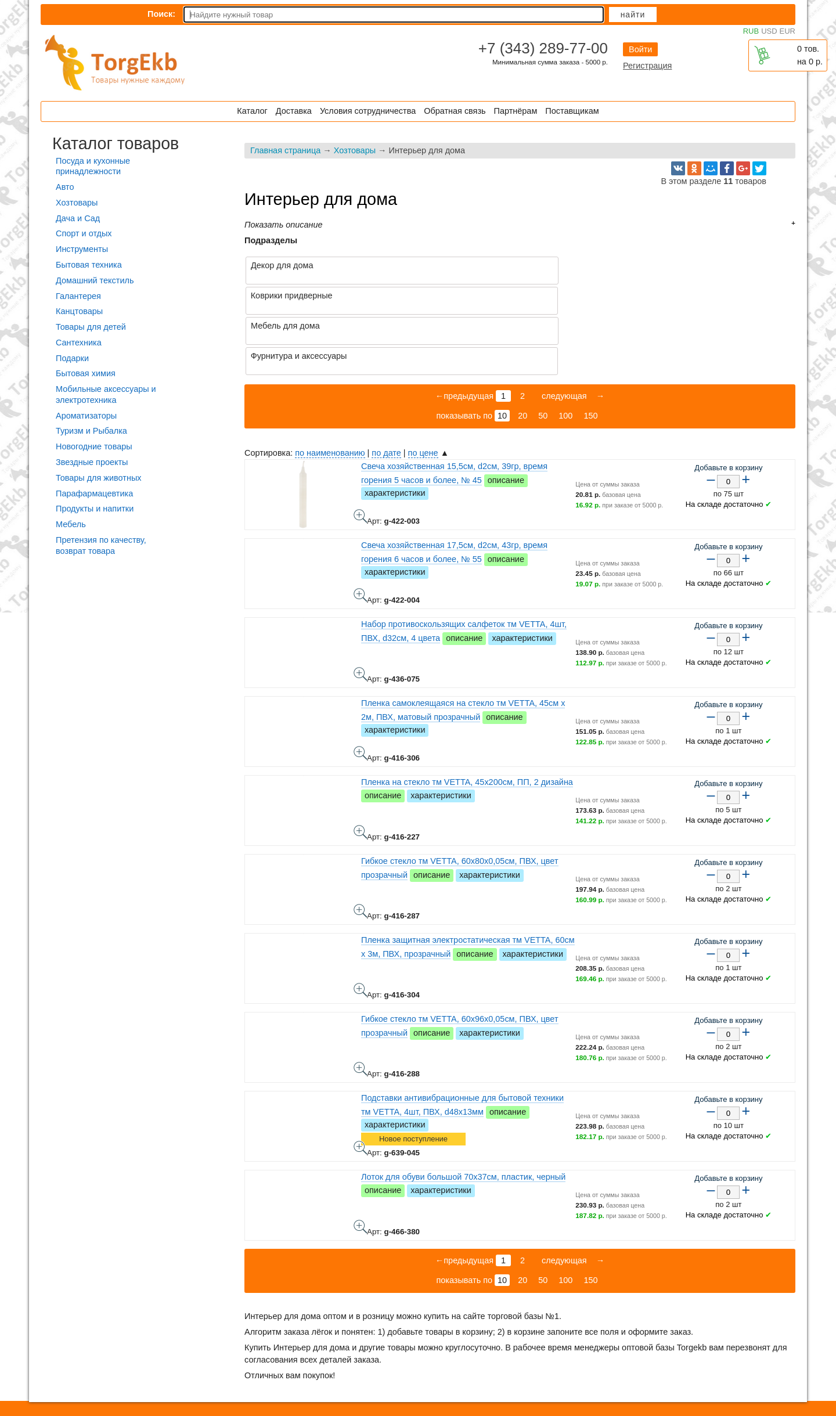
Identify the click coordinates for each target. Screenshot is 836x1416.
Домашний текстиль (95, 280)
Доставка (294, 111)
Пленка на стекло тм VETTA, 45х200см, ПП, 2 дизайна (467, 721)
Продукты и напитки (95, 508)
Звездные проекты (92, 462)
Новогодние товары (94, 446)
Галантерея (78, 296)
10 (502, 355)
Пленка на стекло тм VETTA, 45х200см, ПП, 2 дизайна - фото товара (360, 771)
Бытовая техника (89, 264)
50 (542, 355)
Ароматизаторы (86, 415)
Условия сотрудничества (368, 111)
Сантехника (79, 342)
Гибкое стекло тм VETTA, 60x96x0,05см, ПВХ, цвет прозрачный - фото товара (360, 1008)
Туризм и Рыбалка (91, 430)
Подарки (72, 358)
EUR (787, 31)
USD (769, 31)
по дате (386, 392)
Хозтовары (355, 150)
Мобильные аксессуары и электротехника (106, 394)
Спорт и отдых (84, 233)
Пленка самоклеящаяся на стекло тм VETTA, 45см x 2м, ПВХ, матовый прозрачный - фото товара (360, 692)
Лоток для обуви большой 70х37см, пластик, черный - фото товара (360, 1166)
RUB (751, 31)
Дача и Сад (78, 218)
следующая (563, 335)
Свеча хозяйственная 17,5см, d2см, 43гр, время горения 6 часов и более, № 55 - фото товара (360, 534)
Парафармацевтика (94, 493)
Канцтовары (79, 311)
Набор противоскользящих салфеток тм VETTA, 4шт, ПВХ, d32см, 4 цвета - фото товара (360, 613)
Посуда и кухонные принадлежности (93, 166)
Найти (633, 14)
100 (565, 355)
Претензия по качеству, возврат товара (101, 545)
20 (522, 355)
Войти (640, 49)
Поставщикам (572, 111)
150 (590, 355)
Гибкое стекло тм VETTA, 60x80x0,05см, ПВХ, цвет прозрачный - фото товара (360, 850)
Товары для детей (91, 327)
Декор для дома (282, 265)
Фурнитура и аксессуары (572, 295)
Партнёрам (516, 111)
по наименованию (330, 392)
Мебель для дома (285, 295)
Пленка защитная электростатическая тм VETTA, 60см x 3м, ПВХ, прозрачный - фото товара (360, 929)
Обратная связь (454, 111)
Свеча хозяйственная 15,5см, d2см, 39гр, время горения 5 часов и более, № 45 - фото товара (360, 455)
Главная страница (285, 150)
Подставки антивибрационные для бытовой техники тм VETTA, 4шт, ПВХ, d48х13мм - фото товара (360, 1087)
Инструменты (82, 249)
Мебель (71, 524)
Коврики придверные (565, 265)
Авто (65, 187)
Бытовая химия (86, 373)
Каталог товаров (115, 143)
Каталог (252, 111)
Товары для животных (98, 477)
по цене (423, 392)
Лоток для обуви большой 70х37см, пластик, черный (463, 1116)
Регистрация (647, 65)
